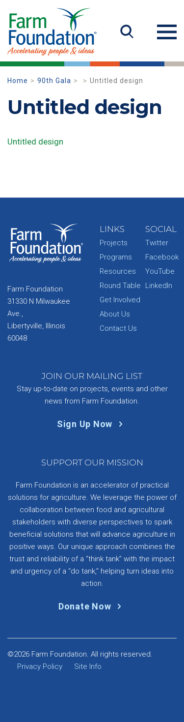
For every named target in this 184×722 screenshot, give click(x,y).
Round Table (120, 285)
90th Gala (54, 81)
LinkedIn (158, 285)
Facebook (162, 257)
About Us (115, 314)
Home (17, 81)
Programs (116, 257)
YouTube (160, 271)
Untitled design (35, 141)
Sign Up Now (92, 424)
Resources (118, 271)
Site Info (88, 666)
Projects (114, 242)
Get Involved (120, 299)
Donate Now (92, 606)
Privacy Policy (39, 666)
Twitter (156, 242)
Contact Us (118, 328)
